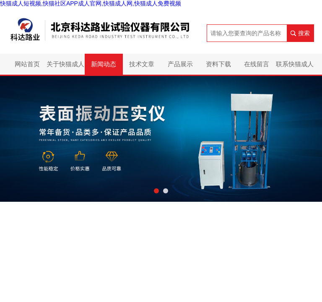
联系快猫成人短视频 (295, 67)
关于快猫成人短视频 (65, 67)
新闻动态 (103, 64)
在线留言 (256, 64)
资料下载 (218, 64)
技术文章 (141, 64)
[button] (156, 190)
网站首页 (27, 64)
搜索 (304, 33)
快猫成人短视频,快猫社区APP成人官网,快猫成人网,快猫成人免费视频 (90, 3)
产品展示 (180, 64)
